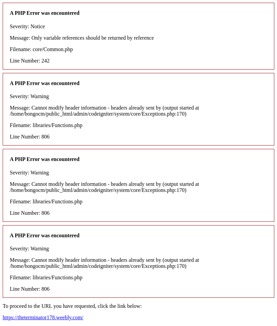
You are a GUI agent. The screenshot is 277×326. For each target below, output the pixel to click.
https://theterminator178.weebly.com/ (43, 317)
